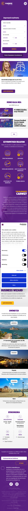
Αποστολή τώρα (21, 437)
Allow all (14, 275)
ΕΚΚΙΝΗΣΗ (14, 49)
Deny (14, 285)
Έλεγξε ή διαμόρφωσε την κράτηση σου (13, 55)
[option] (14, 77)
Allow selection (14, 280)
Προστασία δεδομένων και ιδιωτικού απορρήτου (11, 500)
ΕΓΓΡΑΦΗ (21, 463)
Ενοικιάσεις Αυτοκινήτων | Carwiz (6, 3)
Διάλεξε (4, 26)
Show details (20, 270)
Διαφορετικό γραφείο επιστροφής (9, 28)
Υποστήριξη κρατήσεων (6, 438)
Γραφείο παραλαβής (7, 22)
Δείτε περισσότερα (7, 303)
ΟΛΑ (14, 134)
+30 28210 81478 (20, 423)
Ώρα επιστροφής (6, 40)
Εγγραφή (15, 502)
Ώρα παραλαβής (6, 34)
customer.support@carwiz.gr (7, 496)
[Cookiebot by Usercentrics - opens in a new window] (20, 225)
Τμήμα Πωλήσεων (8, 441)
